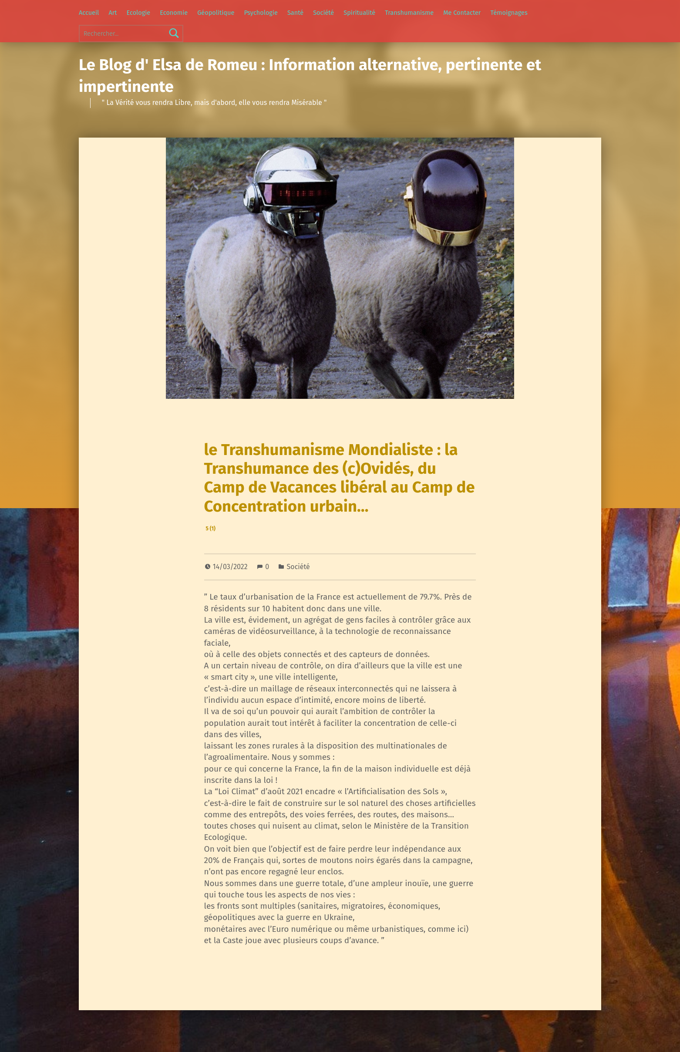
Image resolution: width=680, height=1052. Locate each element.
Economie (174, 13)
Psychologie (260, 13)
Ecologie (139, 13)
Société (323, 13)
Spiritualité (359, 13)
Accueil (89, 13)
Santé (295, 13)
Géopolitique (215, 13)
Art (112, 13)
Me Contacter (462, 13)
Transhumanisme (409, 13)
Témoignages (509, 13)
